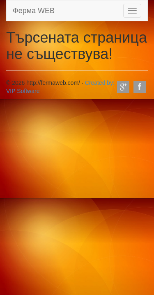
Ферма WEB (34, 11)
